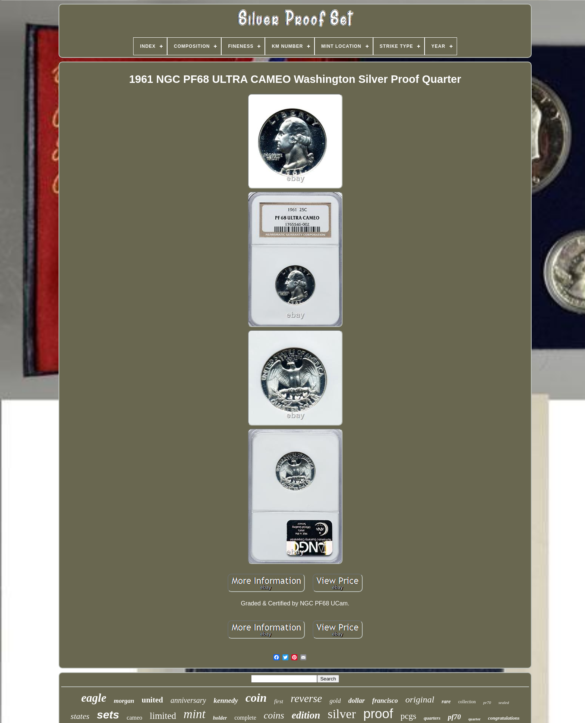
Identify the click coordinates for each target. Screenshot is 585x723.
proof (378, 713)
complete (245, 717)
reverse (306, 698)
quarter (474, 719)
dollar (356, 700)
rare (446, 701)
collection (467, 701)
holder (220, 718)
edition (306, 715)
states (80, 716)
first (278, 701)
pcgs (408, 716)
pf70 (454, 717)
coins (274, 715)
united (152, 699)
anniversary (188, 700)
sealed (503, 702)
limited (163, 716)
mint (195, 714)
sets (108, 714)
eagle (93, 697)
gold (335, 700)
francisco (385, 700)
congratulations (504, 718)
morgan (124, 700)
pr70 (487, 702)
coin (256, 697)
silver (342, 714)
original (420, 699)
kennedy (225, 700)
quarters (432, 718)
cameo (135, 717)
